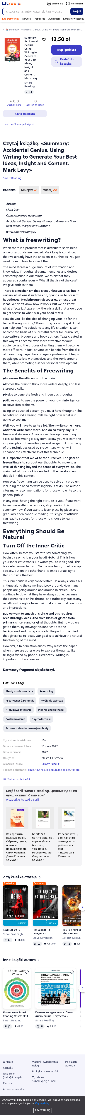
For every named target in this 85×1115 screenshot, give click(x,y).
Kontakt (8, 1067)
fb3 (43, 770)
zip (78, 770)
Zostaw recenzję (35, 105)
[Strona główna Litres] (11, 4)
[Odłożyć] (24, 889)
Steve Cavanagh (13, 934)
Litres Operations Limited (42, 1102)
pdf (68, 770)
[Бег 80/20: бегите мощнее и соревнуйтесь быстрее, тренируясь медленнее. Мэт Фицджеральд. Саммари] (43, 834)
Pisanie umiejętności (51, 710)
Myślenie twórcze (52, 700)
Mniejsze (29, 190)
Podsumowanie (15, 719)
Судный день (11, 929)
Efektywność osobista (19, 691)
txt (73, 770)
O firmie (8, 1062)
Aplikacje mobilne (14, 1089)
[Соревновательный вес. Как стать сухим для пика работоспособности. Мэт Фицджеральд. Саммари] (69, 832)
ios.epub (51, 770)
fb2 (37, 770)
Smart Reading (12, 178)
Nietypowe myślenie (19, 710)
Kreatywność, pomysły (20, 700)
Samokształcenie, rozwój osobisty (27, 728)
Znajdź (77, 11)
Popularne (40, 18)
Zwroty (7, 1083)
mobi (61, 770)
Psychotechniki (41, 719)
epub (31, 770)
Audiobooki (54, 18)
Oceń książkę (14, 105)
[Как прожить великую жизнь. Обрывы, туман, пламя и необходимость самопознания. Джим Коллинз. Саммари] (17, 834)
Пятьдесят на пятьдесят (41, 931)
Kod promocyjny (10, 18)
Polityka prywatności (45, 1071)
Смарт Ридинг (50, 764)
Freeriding (46, 691)
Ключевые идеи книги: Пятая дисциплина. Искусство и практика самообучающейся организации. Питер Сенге (54, 1014)
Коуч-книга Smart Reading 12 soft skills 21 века (16, 1014)
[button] (14, 102)
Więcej (50, 190)
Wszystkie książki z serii (22, 800)
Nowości (26, 18)
